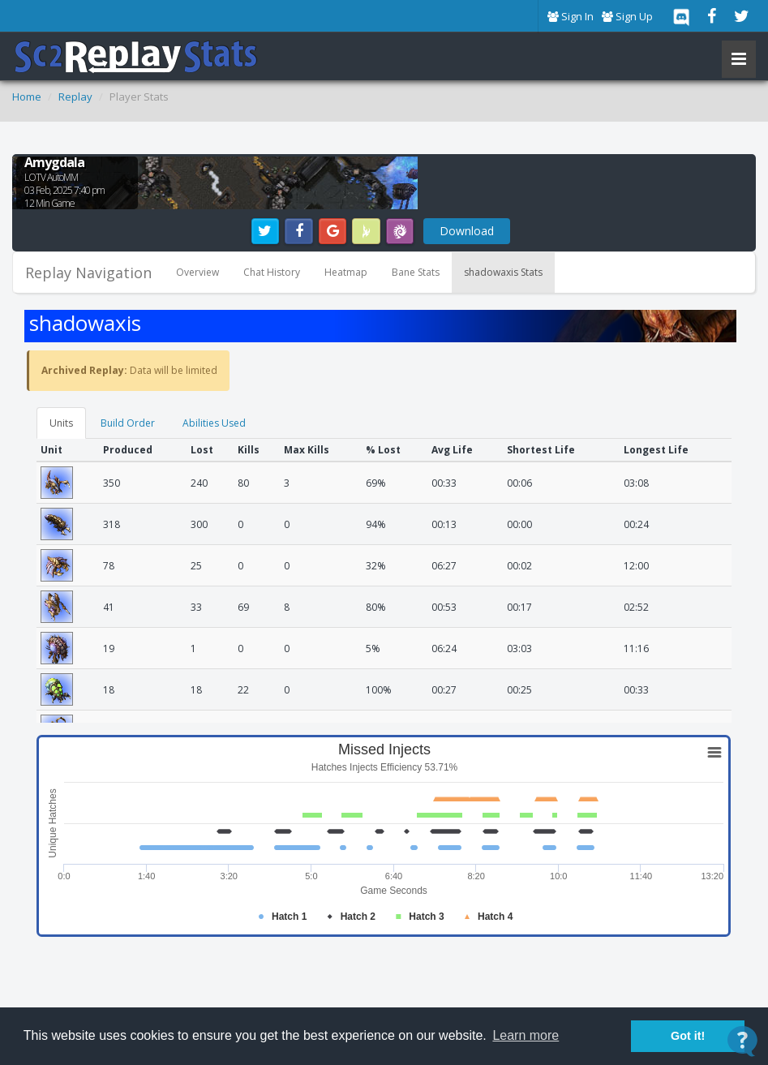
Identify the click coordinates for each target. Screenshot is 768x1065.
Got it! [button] (688, 1035)
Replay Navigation (88, 272)
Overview (197, 272)
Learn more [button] (525, 1035)
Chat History (271, 272)
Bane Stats (416, 272)
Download (467, 230)
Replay (75, 96)
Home (26, 96)
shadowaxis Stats (503, 272)
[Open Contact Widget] (742, 1041)
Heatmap (345, 272)
